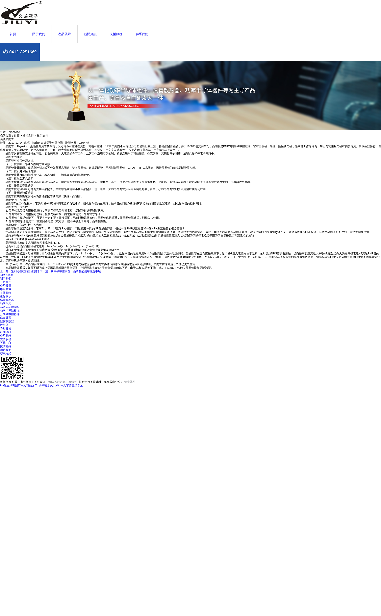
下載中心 (5, 342)
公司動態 (5, 335)
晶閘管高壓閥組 (9, 307)
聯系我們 (142, 34)
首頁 (13, 34)
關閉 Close (6, 274)
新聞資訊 (90, 34)
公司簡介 (5, 282)
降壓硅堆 (5, 328)
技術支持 (5, 346)
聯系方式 (5, 353)
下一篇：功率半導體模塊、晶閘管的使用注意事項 (70, 271)
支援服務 (116, 34)
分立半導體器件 (9, 314)
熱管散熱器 (7, 299)
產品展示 (64, 34)
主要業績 (5, 292)
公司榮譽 (5, 285)
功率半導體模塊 (9, 310)
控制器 (4, 324)
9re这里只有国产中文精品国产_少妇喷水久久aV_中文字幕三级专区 (41, 385)
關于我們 (38, 34)
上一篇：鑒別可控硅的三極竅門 (19, 271)
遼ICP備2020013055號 (62, 381)
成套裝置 (5, 317)
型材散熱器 (7, 321)
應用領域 (5, 289)
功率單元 (5, 303)
